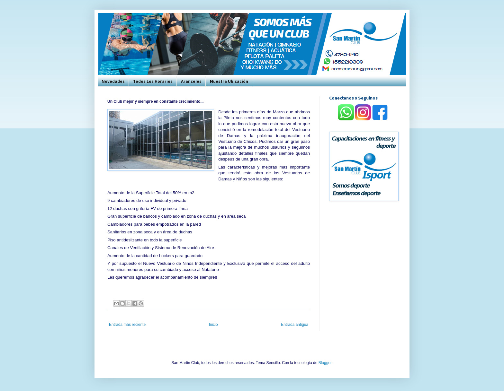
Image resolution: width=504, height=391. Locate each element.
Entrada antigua (294, 324)
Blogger (325, 363)
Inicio (213, 324)
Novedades (113, 81)
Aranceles (191, 81)
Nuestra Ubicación (229, 81)
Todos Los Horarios (153, 81)
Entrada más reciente (127, 324)
